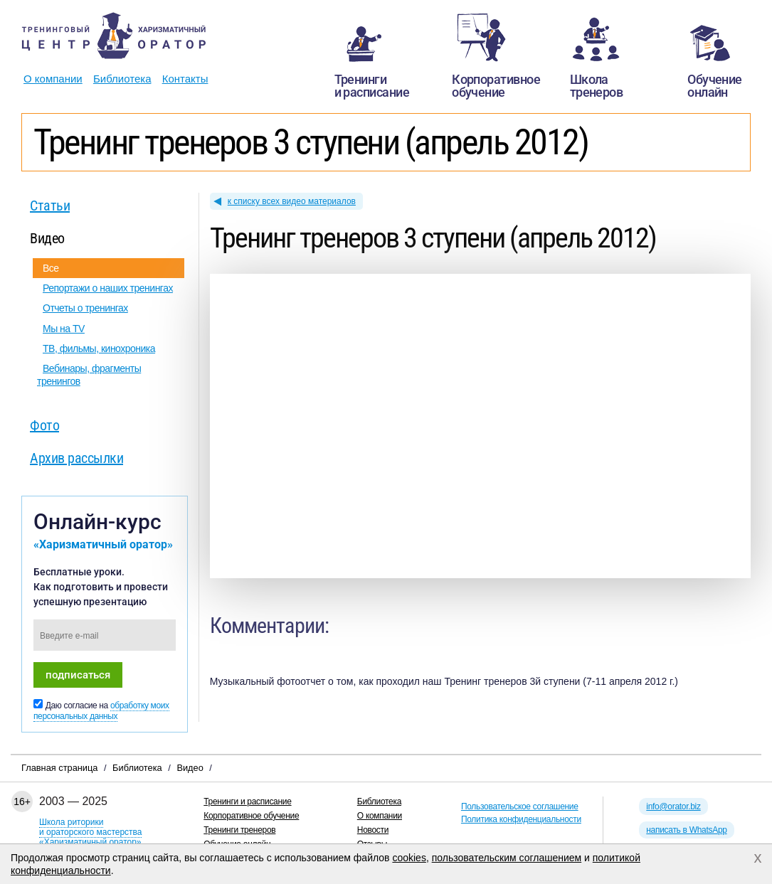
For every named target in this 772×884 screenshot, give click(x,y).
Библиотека (122, 79)
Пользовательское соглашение (519, 806)
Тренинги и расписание (247, 801)
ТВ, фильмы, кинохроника (99, 348)
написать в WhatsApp (686, 830)
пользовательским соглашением (507, 857)
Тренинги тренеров (239, 830)
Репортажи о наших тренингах (108, 288)
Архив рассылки (76, 458)
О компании (53, 79)
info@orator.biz (673, 806)
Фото (44, 425)
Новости (372, 830)
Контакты (185, 79)
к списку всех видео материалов (292, 201)
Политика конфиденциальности (521, 819)
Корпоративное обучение (251, 816)
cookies (408, 857)
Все (51, 268)
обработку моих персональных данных (101, 711)
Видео (47, 238)
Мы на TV (64, 328)
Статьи (50, 205)
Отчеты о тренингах (85, 308)
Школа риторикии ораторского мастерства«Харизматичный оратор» (90, 832)
